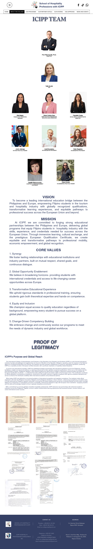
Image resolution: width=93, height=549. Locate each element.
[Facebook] (78, 5)
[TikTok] (82, 5)
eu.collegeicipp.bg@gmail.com (48, 539)
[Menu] (9, 5)
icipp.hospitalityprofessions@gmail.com (46, 541)
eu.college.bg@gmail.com (48, 527)
